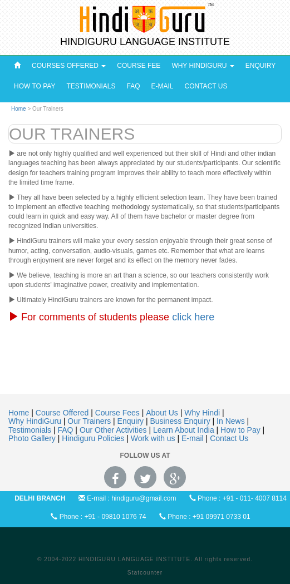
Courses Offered (69, 66)
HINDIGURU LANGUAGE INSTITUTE (145, 41)
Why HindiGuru (202, 66)
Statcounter (145, 573)
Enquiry (260, 66)
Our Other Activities (114, 429)
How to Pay (241, 429)
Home (18, 109)
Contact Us (206, 86)
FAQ (133, 86)
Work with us (154, 438)
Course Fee (138, 66)
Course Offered (63, 412)
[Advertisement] (147, 373)
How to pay (34, 86)
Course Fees (118, 412)
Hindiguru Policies (94, 438)
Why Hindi (203, 412)
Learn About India (185, 429)
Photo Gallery (33, 438)
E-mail (193, 438)
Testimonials (90, 86)
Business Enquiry (181, 421)
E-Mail (162, 86)
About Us (163, 412)
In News (232, 421)
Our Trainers (90, 421)
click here (193, 317)
